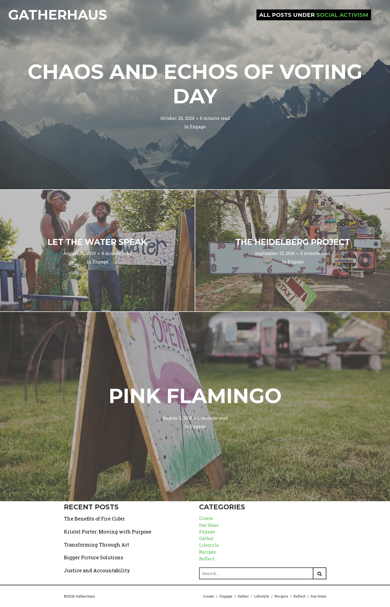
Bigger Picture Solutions (93, 557)
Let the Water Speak (97, 242)
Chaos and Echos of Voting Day (195, 83)
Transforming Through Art (96, 544)
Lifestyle (209, 545)
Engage (198, 126)
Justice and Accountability (97, 570)
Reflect (206, 558)
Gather (206, 538)
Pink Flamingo (195, 396)
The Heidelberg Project (292, 242)
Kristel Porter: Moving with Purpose (107, 531)
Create (206, 518)
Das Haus (209, 525)
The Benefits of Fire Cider (94, 518)
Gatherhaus (57, 15)
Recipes (207, 552)
